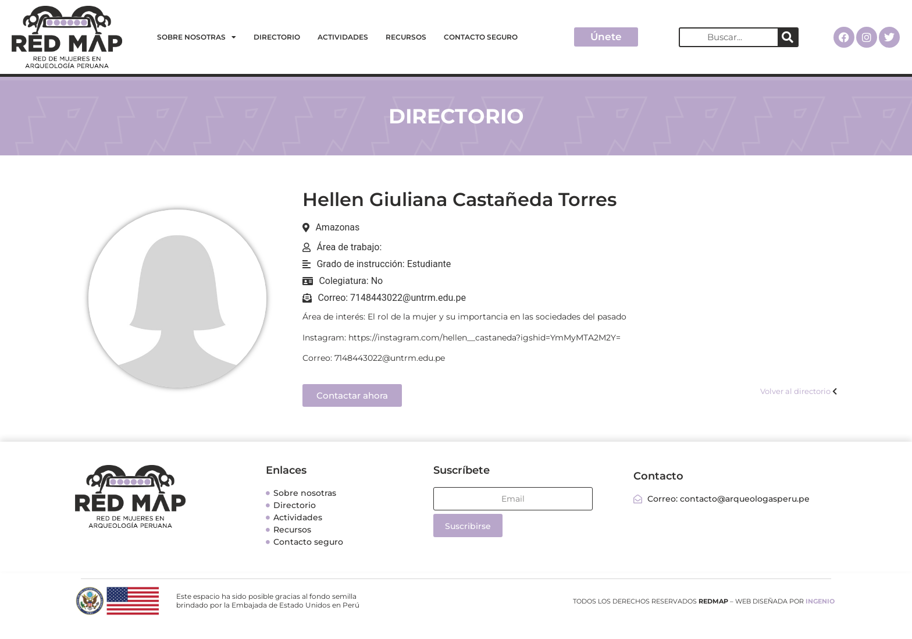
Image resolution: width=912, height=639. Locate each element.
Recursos (406, 37)
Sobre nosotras (196, 37)
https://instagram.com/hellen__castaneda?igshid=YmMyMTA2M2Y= (484, 337)
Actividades (343, 37)
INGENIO (820, 601)
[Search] (787, 37)
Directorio (277, 37)
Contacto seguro (481, 37)
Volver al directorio (795, 391)
